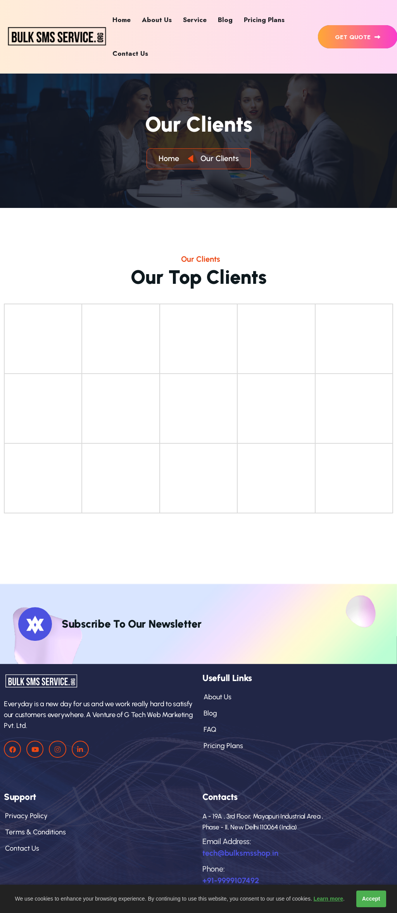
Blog (225, 19)
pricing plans (222, 745)
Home (121, 19)
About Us (157, 19)
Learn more (328, 899)
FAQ (209, 729)
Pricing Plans (264, 19)
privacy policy (26, 816)
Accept (371, 899)
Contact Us (130, 53)
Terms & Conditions (35, 832)
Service (195, 19)
